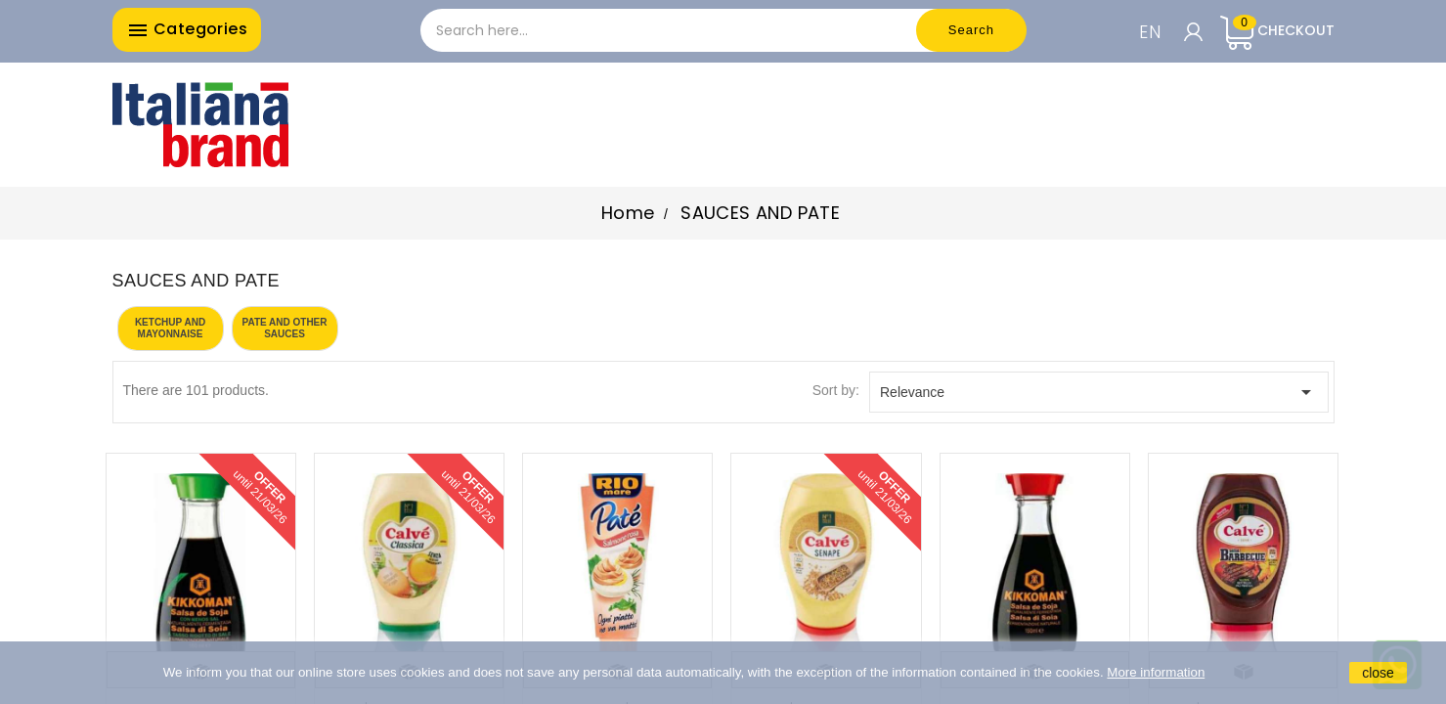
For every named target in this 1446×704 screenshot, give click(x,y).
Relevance (1099, 392)
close (1378, 673)
